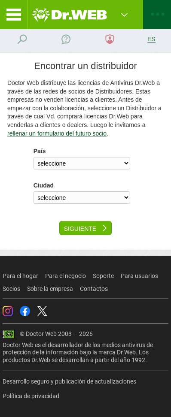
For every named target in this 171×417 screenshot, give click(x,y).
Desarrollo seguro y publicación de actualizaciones (69, 381)
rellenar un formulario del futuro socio (57, 133)
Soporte (103, 276)
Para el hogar (20, 276)
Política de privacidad (31, 396)
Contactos (94, 289)
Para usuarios (139, 276)
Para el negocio (65, 276)
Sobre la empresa (50, 289)
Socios (11, 289)
